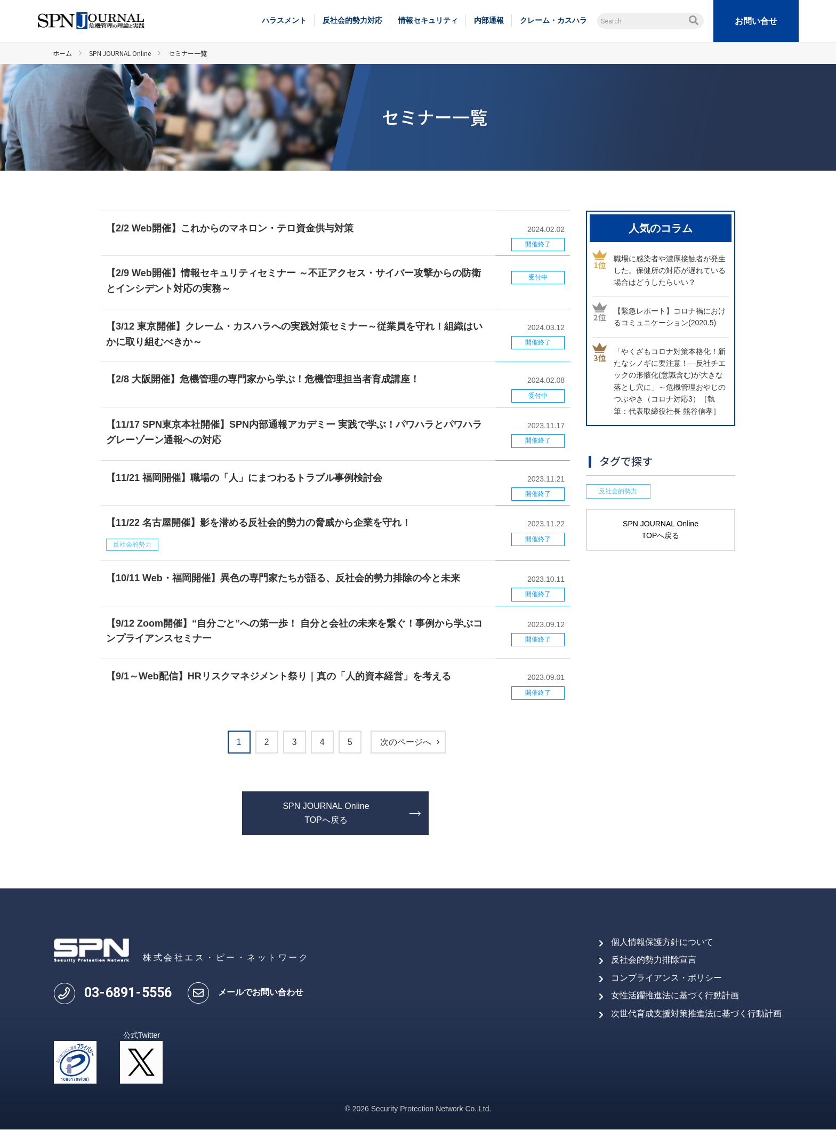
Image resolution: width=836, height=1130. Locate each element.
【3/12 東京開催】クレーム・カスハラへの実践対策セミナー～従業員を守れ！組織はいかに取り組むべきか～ (294, 334)
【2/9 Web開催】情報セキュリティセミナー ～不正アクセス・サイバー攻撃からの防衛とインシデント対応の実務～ (293, 281)
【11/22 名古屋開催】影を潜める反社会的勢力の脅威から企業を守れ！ (258, 522)
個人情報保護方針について (662, 942)
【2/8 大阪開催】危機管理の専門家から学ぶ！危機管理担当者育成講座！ (263, 379)
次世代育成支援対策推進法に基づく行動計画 (696, 1013)
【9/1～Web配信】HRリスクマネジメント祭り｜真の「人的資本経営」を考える (278, 676)
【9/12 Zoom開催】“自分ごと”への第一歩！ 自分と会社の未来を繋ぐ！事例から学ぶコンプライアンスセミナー (294, 631)
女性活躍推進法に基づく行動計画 (675, 995)
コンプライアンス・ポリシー (666, 977)
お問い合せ (756, 21)
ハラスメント (284, 20)
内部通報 (489, 20)
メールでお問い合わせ (260, 992)
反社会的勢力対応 (352, 20)
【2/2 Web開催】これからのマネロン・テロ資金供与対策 (229, 228)
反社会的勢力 (132, 544)
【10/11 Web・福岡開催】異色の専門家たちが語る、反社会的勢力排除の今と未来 (283, 578)
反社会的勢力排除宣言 (653, 960)
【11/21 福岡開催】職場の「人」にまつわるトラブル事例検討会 (244, 477)
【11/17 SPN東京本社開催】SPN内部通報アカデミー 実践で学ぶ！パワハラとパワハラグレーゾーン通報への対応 (294, 432)
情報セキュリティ (428, 20)
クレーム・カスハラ (553, 20)
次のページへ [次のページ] (410, 742)
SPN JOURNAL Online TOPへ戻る (326, 813)
